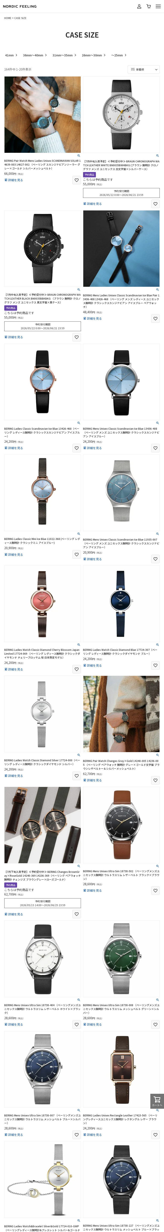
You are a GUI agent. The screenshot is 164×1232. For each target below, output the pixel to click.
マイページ (139, 6)
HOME (7, 18)
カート (148, 6)
